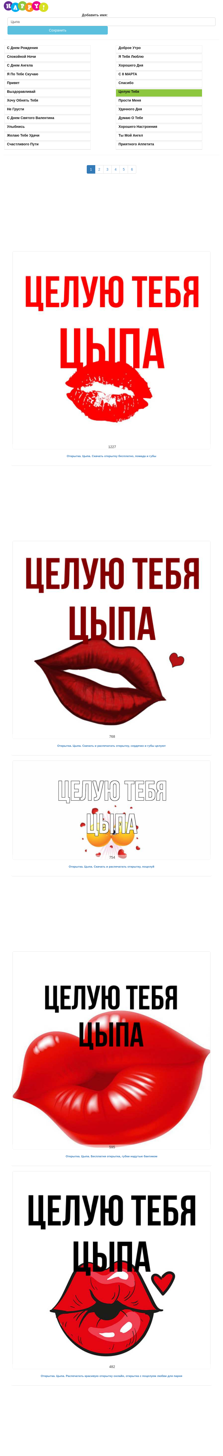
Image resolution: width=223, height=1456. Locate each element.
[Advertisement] (112, 215)
